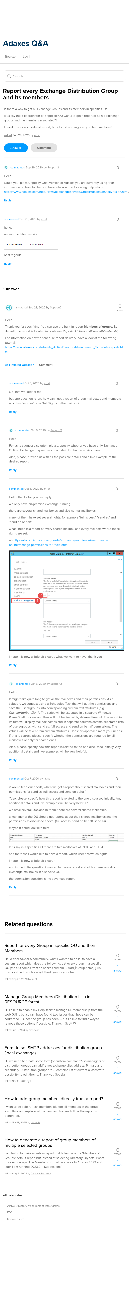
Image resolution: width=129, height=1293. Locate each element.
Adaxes (22, 11)
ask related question (19, 365)
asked (8, 135)
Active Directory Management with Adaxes (33, 1206)
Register (11, 56)
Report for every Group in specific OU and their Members (50, 948)
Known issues (15, 1219)
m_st (34, 979)
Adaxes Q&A (25, 43)
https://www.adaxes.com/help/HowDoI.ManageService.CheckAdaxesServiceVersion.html (66, 191)
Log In (27, 56)
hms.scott (34, 1030)
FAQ (9, 1212)
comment (44, 147)
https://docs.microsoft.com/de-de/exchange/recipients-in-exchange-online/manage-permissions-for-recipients (58, 542)
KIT (32, 1081)
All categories (12, 1195)
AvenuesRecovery (41, 1173)
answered (21, 307)
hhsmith (35, 1122)
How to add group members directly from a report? (54, 1098)
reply (8, 200)
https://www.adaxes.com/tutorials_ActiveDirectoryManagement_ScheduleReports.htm (64, 349)
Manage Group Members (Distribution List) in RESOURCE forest (47, 999)
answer (15, 147)
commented (17, 167)
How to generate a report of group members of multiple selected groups (50, 1142)
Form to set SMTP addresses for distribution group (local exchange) (53, 1050)
